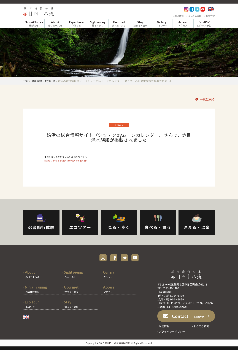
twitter (124, 257)
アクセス (183, 23)
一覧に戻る (207, 99)
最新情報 (34, 23)
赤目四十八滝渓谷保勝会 (117, 343)
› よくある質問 (194, 15)
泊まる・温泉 (140, 23)
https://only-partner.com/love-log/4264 (66, 160)
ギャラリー (161, 23)
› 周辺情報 (178, 15)
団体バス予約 (204, 23)
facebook (113, 257)
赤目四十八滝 (55, 23)
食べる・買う (119, 23)
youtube (135, 257)
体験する (76, 23)
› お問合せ (209, 15)
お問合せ (188, 316)
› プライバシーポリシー (171, 331)
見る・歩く (97, 23)
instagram (103, 257)
